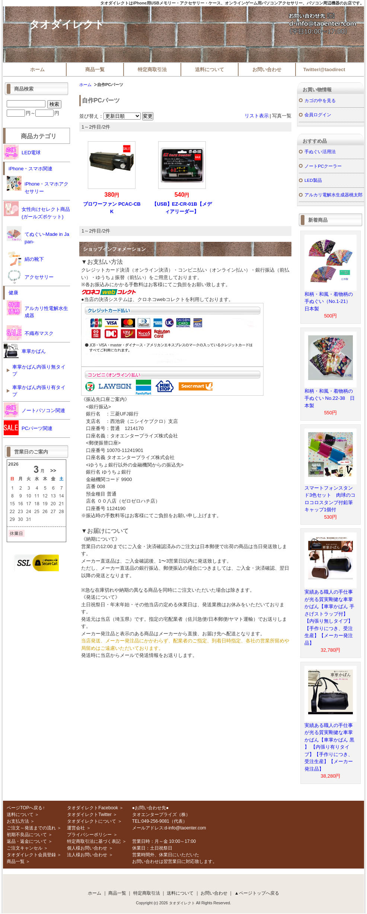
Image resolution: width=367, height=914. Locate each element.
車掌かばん (25, 350)
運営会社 (76, 828)
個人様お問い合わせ (87, 848)
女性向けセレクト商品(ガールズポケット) (37, 210)
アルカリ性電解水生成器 (37, 309)
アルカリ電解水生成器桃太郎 (333, 194)
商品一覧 (95, 69)
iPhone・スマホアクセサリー (37, 185)
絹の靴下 (25, 258)
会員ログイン (317, 114)
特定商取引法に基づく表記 (94, 841)
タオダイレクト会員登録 (31, 854)
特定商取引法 (152, 69)
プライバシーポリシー (89, 834)
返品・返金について (27, 841)
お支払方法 (18, 821)
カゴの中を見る (320, 100)
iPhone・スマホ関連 (30, 168)
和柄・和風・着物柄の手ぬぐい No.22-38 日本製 (329, 398)
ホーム (37, 69)
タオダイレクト (67, 24)
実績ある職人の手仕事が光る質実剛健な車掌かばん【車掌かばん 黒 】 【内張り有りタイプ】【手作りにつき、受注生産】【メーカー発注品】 (329, 747)
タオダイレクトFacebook (92, 807)
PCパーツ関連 (28, 427)
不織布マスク (30, 332)
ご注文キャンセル (24, 848)
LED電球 (22, 152)
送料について (209, 69)
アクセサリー (30, 276)
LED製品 (313, 180)
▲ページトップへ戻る (256, 893)
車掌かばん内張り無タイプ (39, 370)
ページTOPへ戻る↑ (26, 807)
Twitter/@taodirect (324, 69)
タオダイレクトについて (91, 821)
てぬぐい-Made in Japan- (38, 235)
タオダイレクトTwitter (89, 814)
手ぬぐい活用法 (320, 151)
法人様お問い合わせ (87, 854)
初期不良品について (27, 834)
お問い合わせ (266, 69)
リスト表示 (257, 115)
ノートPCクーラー (323, 166)
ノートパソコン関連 (34, 409)
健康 (13, 292)
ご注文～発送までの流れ (31, 828)
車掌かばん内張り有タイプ (39, 391)
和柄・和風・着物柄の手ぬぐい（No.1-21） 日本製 (329, 301)
